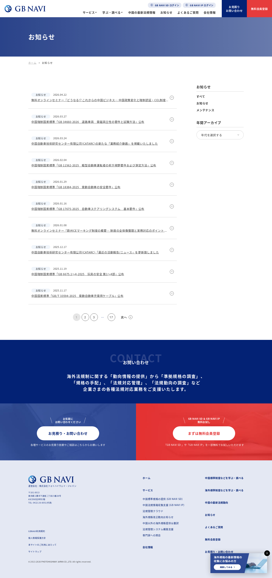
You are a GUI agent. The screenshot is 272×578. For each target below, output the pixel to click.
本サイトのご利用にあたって (42, 545)
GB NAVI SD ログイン (164, 5)
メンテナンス (205, 110)
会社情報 (210, 12)
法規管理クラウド (153, 511)
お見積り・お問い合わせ (68, 433)
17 (111, 317)
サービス (89, 12)
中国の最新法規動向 (216, 502)
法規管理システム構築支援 (158, 529)
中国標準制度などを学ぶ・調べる (224, 478)
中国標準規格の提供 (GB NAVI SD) (162, 499)
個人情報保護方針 (37, 538)
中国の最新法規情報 (141, 12)
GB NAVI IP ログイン (199, 5)
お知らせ (166, 12)
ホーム (32, 62)
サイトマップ (34, 551)
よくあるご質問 (188, 12)
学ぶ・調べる (111, 12)
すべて (200, 96)
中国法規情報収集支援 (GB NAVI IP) (163, 505)
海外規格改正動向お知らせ (158, 517)
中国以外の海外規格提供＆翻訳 (161, 523)
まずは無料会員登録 (204, 433)
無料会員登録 (259, 9)
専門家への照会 (152, 535)
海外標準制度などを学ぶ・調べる (224, 490)
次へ (126, 317)
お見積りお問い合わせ (234, 8)
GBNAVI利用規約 (36, 531)
